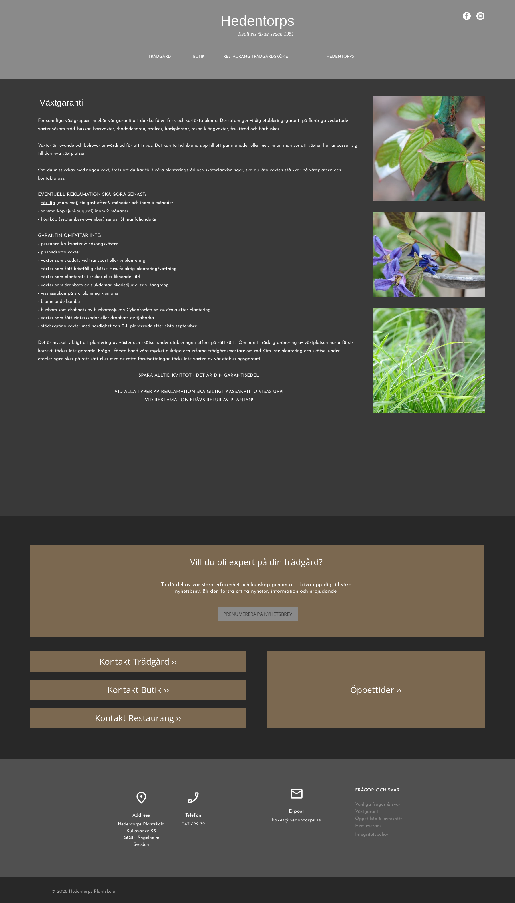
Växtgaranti (367, 811)
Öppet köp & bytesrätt (378, 819)
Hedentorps (258, 21)
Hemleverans (368, 826)
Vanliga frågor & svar (377, 804)
